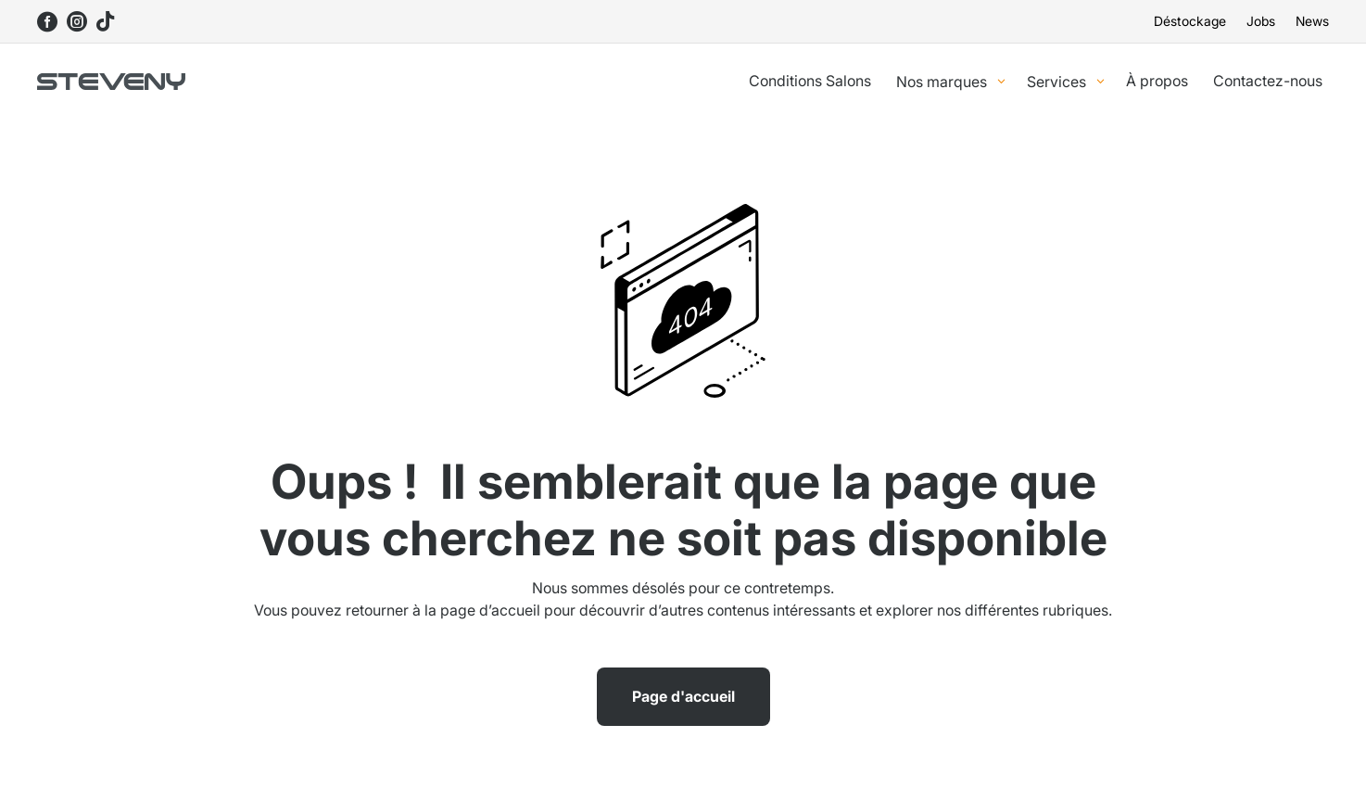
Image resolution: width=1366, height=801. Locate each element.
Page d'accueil (683, 696)
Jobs (1260, 22)
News (1312, 22)
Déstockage (1190, 22)
